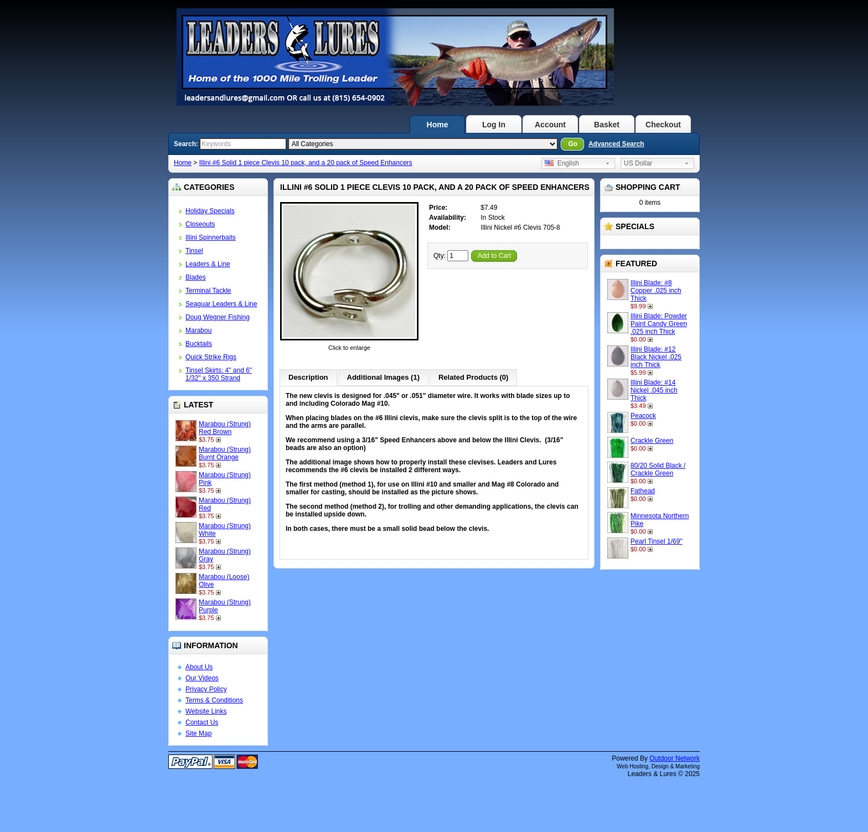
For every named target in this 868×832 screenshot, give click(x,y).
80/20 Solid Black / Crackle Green (658, 469)
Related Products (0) (473, 377)
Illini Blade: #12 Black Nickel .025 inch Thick (656, 357)
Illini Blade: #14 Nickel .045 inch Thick (654, 390)
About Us (199, 667)
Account (550, 124)
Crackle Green (652, 441)
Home (437, 124)
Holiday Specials (210, 211)
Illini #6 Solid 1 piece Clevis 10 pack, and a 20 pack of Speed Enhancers (305, 163)
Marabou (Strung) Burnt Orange (225, 453)
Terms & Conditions (214, 700)
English (562, 163)
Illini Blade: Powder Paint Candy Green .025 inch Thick (659, 323)
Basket (606, 124)
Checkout (663, 124)
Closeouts (200, 224)
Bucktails (198, 344)
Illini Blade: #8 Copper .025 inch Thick (656, 290)
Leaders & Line (207, 264)
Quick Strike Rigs (210, 357)
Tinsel (194, 251)
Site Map (198, 733)
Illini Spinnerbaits (210, 237)
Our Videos (202, 678)
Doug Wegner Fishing (217, 317)
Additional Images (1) (383, 377)
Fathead (643, 491)
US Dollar (638, 163)
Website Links (205, 711)
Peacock (643, 416)
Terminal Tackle (208, 290)
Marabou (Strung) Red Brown (225, 428)
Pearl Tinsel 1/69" (657, 541)
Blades (195, 277)
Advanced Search (616, 144)
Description (308, 377)
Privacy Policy (206, 689)
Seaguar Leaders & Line (221, 304)
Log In (493, 124)
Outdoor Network (674, 758)
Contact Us (201, 722)
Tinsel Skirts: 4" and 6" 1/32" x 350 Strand (218, 374)
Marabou (198, 330)
